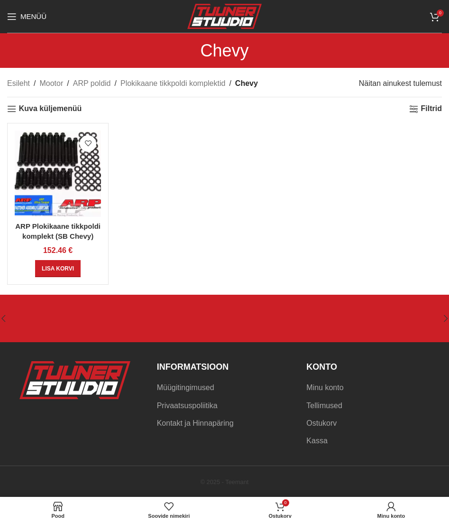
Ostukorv (321, 423)
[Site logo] (224, 16)
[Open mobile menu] (26, 16)
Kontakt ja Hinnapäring (195, 423)
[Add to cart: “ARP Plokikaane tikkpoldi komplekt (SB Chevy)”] (58, 268)
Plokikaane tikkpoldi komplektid (172, 83)
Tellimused (324, 406)
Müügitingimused (185, 387)
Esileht (18, 83)
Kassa (316, 441)
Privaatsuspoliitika (187, 406)
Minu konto (324, 387)
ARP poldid (92, 83)
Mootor (51, 83)
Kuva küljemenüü (50, 108)
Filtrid (431, 108)
